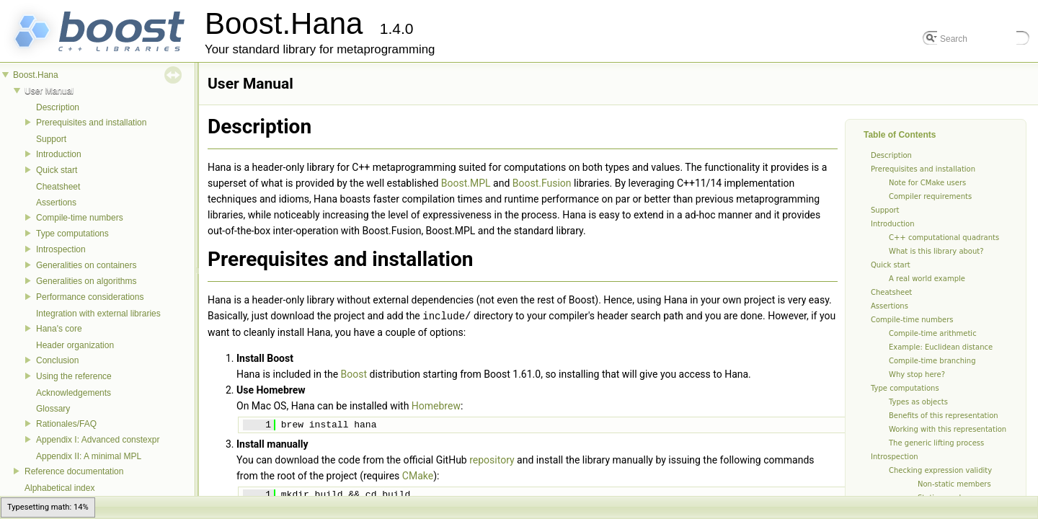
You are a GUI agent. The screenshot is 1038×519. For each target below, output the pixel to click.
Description (57, 107)
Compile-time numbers (79, 218)
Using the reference (74, 376)
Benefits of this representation (943, 416)
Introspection (61, 249)
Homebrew (436, 405)
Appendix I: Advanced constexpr (97, 440)
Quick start (56, 170)
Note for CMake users (927, 183)
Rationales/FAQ (66, 424)
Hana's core (59, 329)
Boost (354, 373)
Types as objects (918, 402)
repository (491, 459)
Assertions (56, 203)
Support (51, 139)
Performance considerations (89, 297)
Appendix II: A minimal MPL (88, 456)
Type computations (72, 234)
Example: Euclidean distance (941, 347)
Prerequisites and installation (91, 122)
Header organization (75, 345)
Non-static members (954, 484)
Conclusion (57, 360)
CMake (417, 475)
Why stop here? (917, 374)
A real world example (927, 279)
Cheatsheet (58, 187)
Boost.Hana (35, 75)
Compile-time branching (932, 361)
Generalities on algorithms (86, 281)
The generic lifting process (936, 443)
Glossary (53, 409)
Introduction (58, 154)
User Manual (49, 91)
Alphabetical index (59, 488)
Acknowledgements (73, 393)
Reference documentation (74, 471)
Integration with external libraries (98, 314)
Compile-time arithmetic (933, 333)
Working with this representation (947, 429)
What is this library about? (936, 251)
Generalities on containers (86, 265)
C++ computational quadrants (944, 237)
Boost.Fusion (542, 183)
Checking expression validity (940, 470)
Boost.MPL (466, 183)
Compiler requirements (930, 196)
